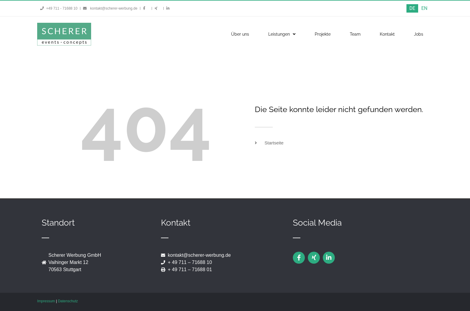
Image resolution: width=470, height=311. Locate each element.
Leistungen (282, 34)
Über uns (240, 34)
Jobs (418, 34)
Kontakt (387, 34)
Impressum (46, 301)
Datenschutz (68, 301)
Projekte (323, 34)
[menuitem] (412, 8)
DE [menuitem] (412, 8)
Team (355, 34)
